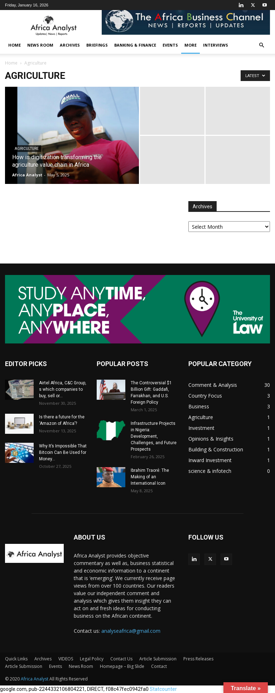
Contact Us (121, 659)
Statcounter (163, 689)
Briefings (97, 45)
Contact (159, 666)
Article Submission (158, 659)
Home (14, 45)
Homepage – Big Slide (122, 666)
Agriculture (27, 149)
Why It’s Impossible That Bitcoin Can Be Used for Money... (63, 452)
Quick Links (16, 659)
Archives (70, 45)
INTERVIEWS (215, 45)
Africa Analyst (27, 174)
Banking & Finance (135, 45)
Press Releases (198, 659)
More (190, 45)
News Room (40, 45)
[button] (261, 45)
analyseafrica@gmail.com (130, 630)
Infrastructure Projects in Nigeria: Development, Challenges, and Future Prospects (154, 436)
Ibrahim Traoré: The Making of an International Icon (150, 477)
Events (170, 45)
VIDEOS (65, 659)
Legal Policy (91, 659)
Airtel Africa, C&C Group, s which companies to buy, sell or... (62, 389)
